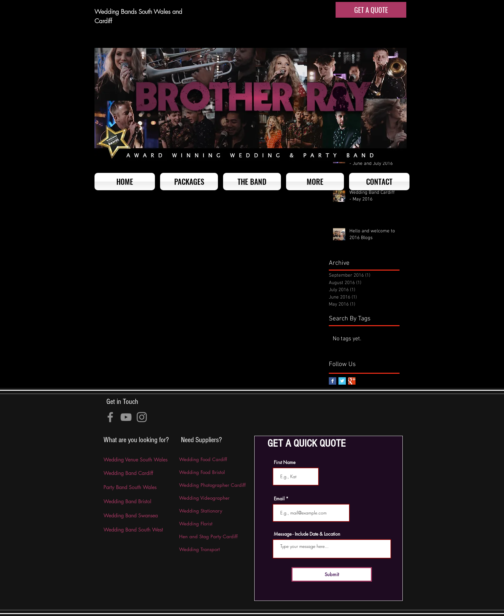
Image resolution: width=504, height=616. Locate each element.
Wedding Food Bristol (202, 472)
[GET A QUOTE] (371, 10)
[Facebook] (110, 417)
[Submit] (332, 574)
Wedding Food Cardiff (203, 459)
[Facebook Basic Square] (332, 381)
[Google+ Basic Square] (352, 381)
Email (279, 498)
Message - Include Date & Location (307, 534)
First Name (284, 462)
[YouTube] (126, 417)
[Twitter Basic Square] (342, 381)
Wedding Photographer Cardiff (212, 485)
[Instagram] (141, 417)
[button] (315, 181)
